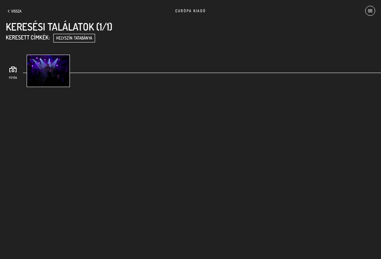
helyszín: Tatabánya (74, 38)
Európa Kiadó (190, 11)
